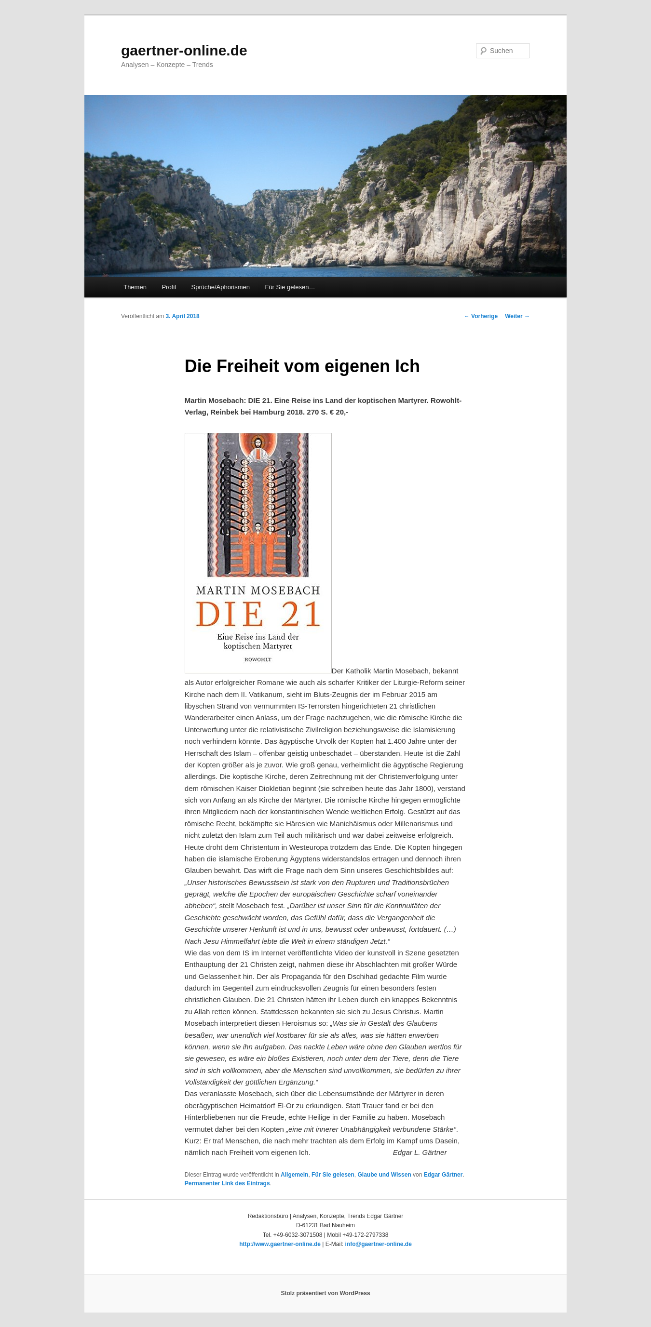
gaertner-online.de (184, 50)
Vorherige (481, 316)
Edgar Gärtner (443, 1174)
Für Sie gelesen (333, 1174)
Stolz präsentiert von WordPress (325, 1293)
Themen (135, 287)
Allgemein (294, 1174)
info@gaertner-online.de (378, 1244)
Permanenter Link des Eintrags (227, 1183)
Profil (169, 287)
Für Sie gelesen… (290, 287)
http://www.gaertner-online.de (280, 1244)
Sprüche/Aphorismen (220, 287)
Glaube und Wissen (384, 1174)
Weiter (517, 316)
